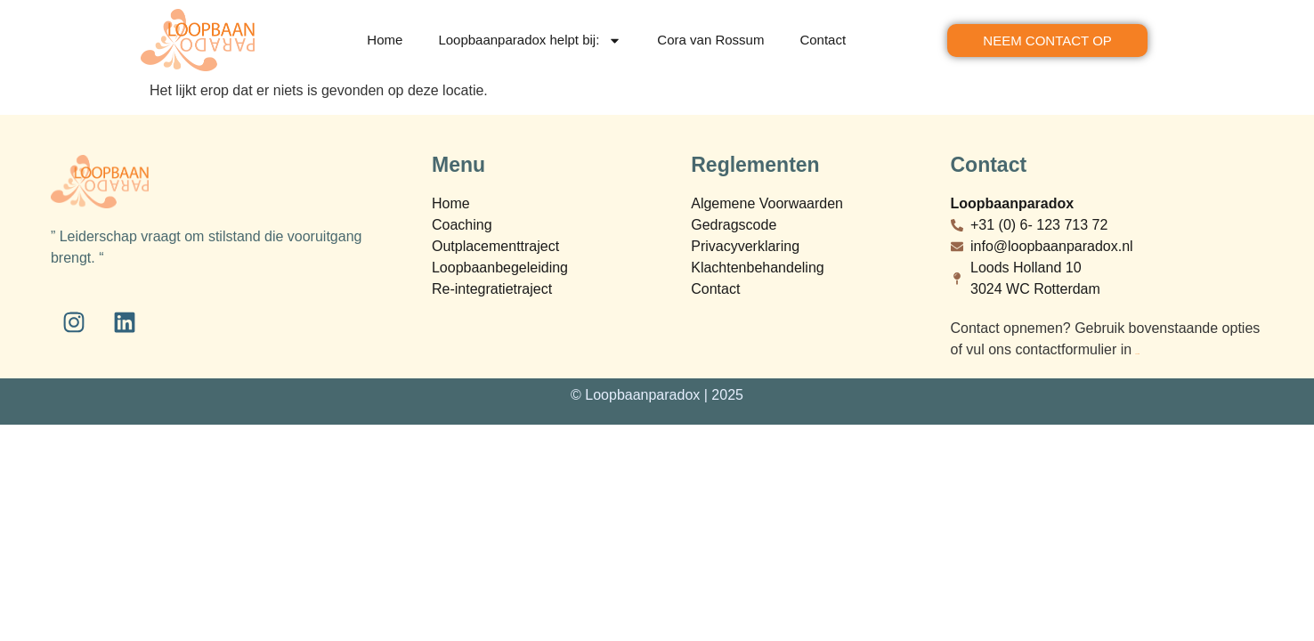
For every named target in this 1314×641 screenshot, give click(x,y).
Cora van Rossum (710, 39)
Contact (822, 39)
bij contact (1138, 353)
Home (384, 39)
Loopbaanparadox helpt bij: (529, 40)
